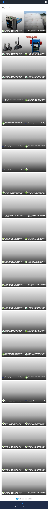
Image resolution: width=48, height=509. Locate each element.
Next (30, 498)
